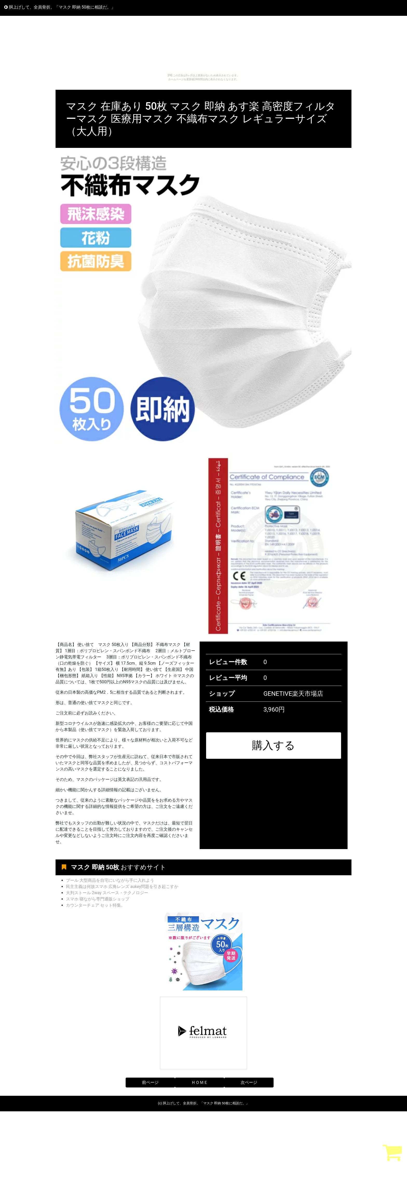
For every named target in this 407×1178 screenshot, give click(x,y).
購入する (273, 745)
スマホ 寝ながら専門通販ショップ (97, 899)
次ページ (249, 1082)
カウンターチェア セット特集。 (95, 905)
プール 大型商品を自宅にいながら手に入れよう (110, 880)
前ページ (150, 1082)
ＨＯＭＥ (199, 1082)
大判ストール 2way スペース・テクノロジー (107, 892)
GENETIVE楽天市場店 (293, 693)
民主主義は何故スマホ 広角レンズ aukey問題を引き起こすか (122, 886)
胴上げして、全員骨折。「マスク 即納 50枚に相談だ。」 (59, 7)
